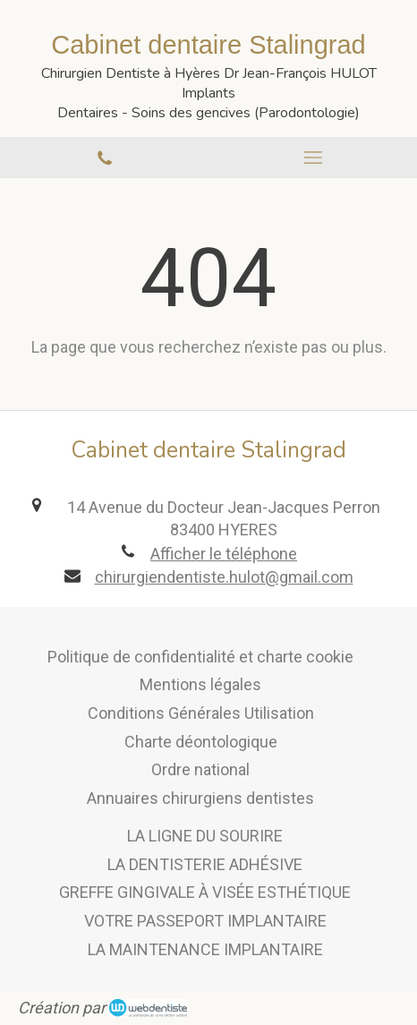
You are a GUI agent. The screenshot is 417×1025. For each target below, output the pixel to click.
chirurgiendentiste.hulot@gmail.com (224, 577)
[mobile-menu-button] (312, 157)
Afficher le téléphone (223, 553)
